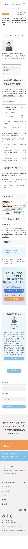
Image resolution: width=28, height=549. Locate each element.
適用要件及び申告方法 (8, 69)
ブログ (14, 8)
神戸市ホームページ (11, 252)
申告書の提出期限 (7, 71)
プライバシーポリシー (6, 530)
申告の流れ (6, 70)
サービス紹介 (13, 488)
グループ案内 (13, 493)
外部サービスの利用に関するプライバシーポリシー (12, 528)
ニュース (4, 497)
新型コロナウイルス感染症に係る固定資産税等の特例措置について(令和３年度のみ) (21, 8)
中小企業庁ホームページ (12, 250)
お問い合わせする (14, 299)
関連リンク (6, 73)
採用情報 (5, 506)
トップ (9, 8)
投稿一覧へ (14, 358)
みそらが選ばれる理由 (13, 484)
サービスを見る (14, 290)
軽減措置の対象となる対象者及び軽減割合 (11, 67)
